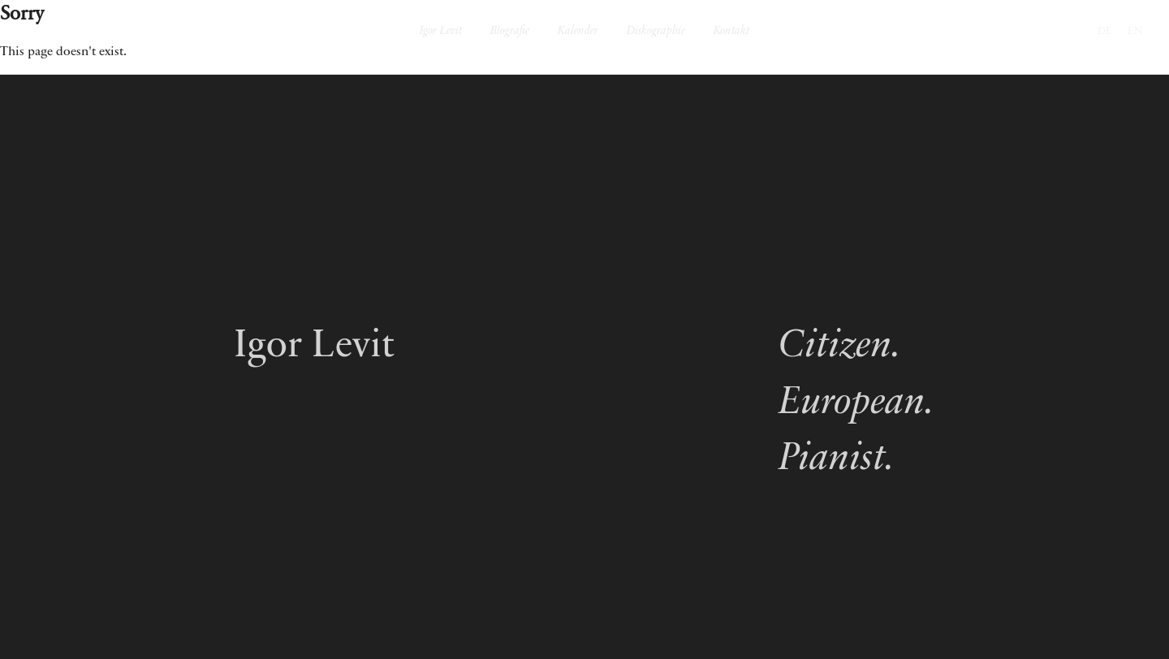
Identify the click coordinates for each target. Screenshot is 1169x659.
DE (1105, 31)
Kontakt (731, 31)
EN (1135, 31)
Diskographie (656, 31)
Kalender (578, 31)
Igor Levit (441, 31)
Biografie (509, 31)
